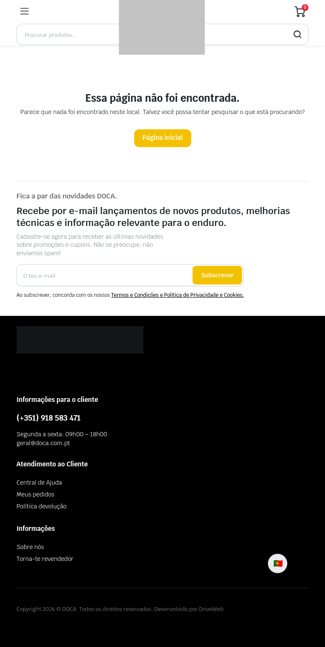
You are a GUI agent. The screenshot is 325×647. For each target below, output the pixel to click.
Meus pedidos (35, 494)
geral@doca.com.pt (43, 443)
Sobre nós (30, 547)
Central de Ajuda (39, 482)
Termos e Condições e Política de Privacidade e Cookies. (177, 295)
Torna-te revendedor (45, 559)
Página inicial (163, 138)
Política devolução (41, 506)
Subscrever (217, 275)
